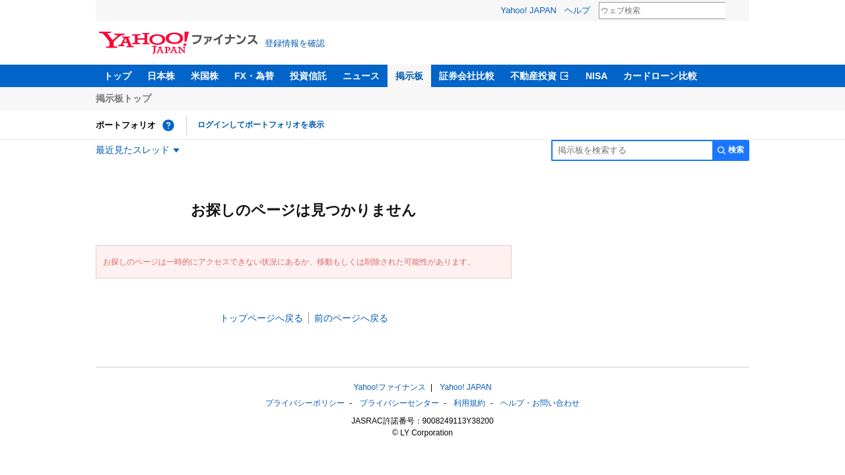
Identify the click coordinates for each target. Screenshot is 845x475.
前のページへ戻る (351, 318)
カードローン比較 (660, 76)
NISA (596, 76)
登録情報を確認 (295, 43)
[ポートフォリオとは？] (168, 125)
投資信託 (308, 76)
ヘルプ (577, 10)
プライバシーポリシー (305, 403)
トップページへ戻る (261, 318)
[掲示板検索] (631, 150)
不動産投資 (533, 76)
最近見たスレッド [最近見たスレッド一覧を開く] (133, 149)
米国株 (205, 76)
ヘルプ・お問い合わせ (540, 403)
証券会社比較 (466, 76)
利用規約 (469, 403)
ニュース (361, 76)
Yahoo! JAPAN (528, 10)
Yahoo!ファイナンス (389, 387)
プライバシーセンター (399, 403)
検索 (734, 11)
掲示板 (409, 76)
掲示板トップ (123, 98)
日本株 (161, 76)
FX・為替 (254, 76)
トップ (117, 76)
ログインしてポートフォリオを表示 (260, 124)
